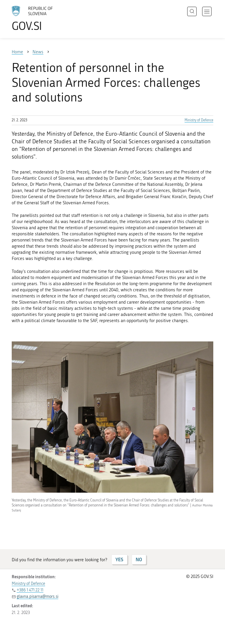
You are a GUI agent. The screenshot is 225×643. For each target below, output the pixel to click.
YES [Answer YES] (119, 559)
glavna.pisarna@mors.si (37, 596)
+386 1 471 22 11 (30, 590)
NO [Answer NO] (139, 559)
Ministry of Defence (199, 120)
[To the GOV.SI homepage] (41, 18)
